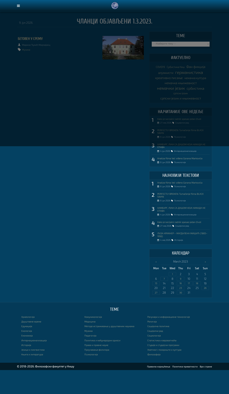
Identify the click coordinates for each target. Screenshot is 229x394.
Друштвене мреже (33, 345)
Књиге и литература (34, 378)
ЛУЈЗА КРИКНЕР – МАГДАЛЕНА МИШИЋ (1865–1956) (182, 256)
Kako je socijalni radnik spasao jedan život (182, 135)
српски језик (192, 108)
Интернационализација (186, 170)
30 (180, 316)
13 (156, 306)
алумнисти (193, 73)
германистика (180, 79)
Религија (152, 345)
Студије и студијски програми (166, 368)
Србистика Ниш (188, 67)
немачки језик (180, 102)
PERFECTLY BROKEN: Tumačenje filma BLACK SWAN (180, 149)
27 (156, 316)
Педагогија (91, 359)
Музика (28, 49)
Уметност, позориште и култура (167, 373)
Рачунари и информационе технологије (172, 340)
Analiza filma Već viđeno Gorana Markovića (183, 177)
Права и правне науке (98, 368)
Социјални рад (183, 140)
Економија (28, 359)
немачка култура (181, 91)
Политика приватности (181, 390)
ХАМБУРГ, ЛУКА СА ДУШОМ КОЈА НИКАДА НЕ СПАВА (183, 164)
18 (197, 306)
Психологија (181, 155)
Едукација (27, 350)
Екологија (27, 354)
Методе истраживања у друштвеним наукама (113, 350)
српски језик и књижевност (180, 114)
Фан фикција (170, 73)
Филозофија (155, 378)
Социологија (155, 359)
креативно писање (180, 85)
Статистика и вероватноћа (164, 364)
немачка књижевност (180, 96)
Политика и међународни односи (105, 364)
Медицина (91, 345)
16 (180, 306)
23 (180, 311)
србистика (171, 108)
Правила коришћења (150, 390)
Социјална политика (160, 350)
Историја (180, 263)
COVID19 (168, 67)
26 (205, 311)
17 (189, 306)
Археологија (29, 340)
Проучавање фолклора (99, 373)
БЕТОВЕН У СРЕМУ (34, 38)
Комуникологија (94, 340)
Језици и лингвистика (35, 373)
